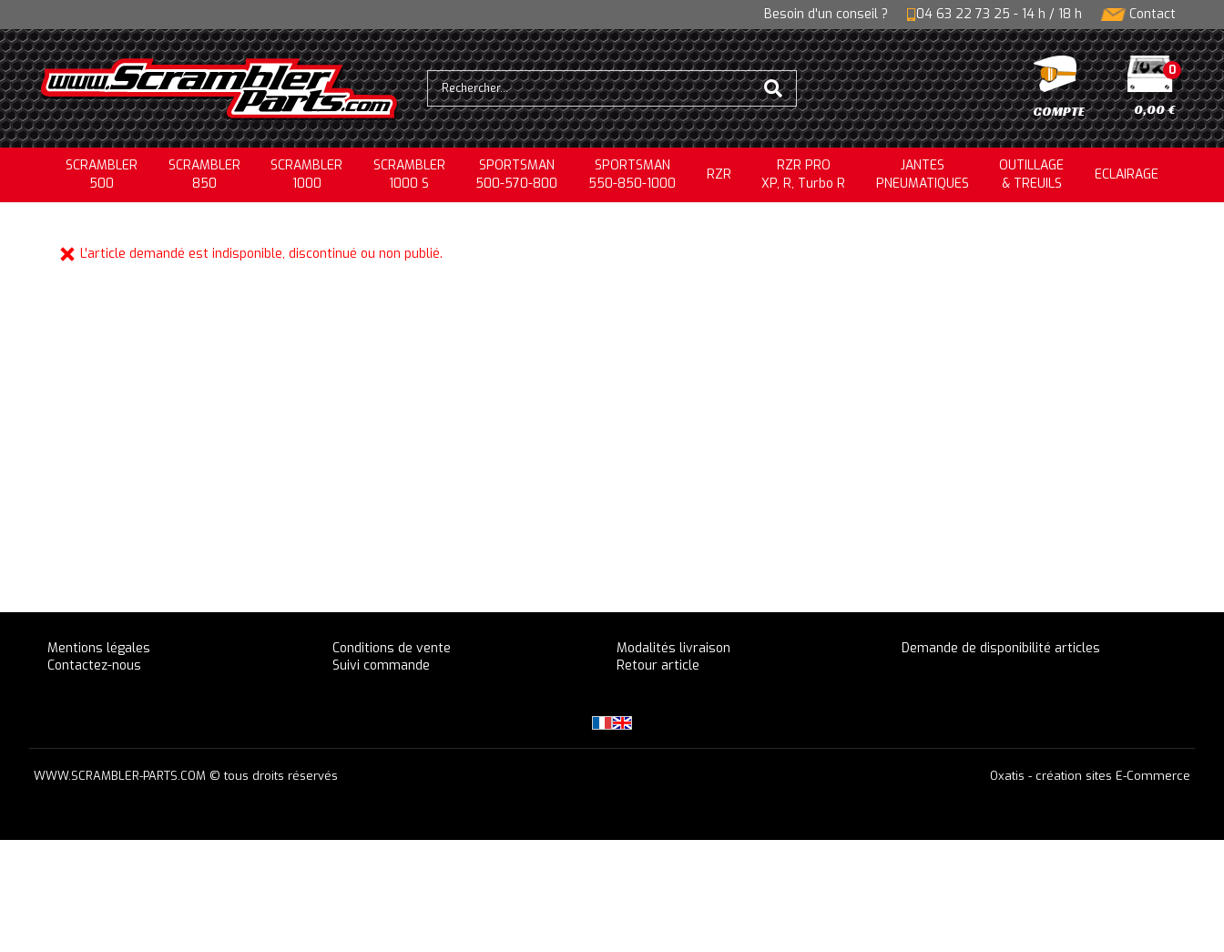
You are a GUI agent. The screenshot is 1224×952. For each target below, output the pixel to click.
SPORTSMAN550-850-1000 (632, 174)
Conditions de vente (391, 648)
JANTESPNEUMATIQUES (922, 174)
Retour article (658, 665)
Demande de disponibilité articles (1001, 648)
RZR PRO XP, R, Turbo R (803, 174)
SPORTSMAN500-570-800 (516, 174)
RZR (719, 174)
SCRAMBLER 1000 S (409, 174)
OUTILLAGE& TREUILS (1031, 174)
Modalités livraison (673, 648)
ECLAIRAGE (1126, 174)
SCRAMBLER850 (204, 174)
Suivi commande (381, 665)
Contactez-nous (94, 665)
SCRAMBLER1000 (306, 174)
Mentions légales (98, 648)
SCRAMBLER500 (102, 174)
